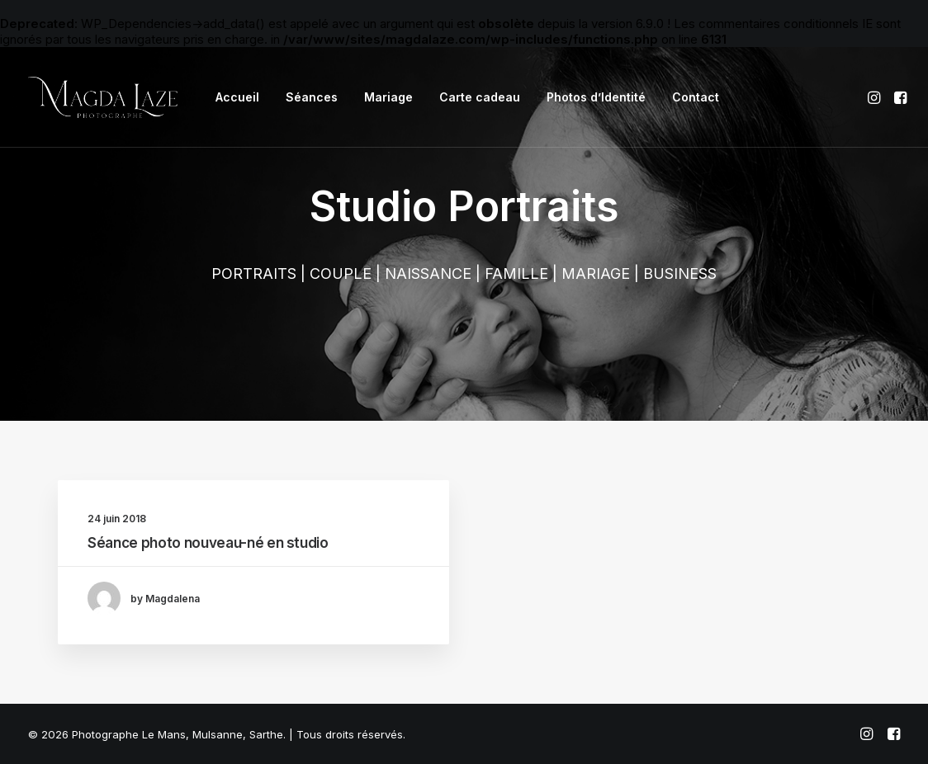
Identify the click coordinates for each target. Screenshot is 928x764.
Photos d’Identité (596, 97)
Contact (695, 97)
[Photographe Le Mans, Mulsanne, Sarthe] (103, 97)
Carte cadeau (479, 97)
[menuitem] (237, 97)
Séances (312, 97)
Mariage (388, 97)
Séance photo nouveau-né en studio (208, 543)
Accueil (237, 97)
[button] (875, 97)
